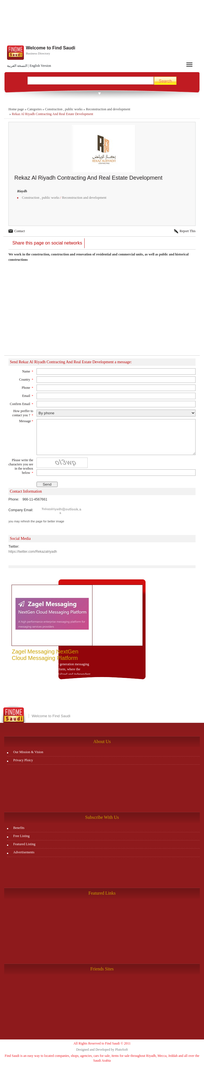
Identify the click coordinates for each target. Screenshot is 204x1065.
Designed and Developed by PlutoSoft (102, 1050)
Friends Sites (102, 968)
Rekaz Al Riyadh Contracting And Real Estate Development (52, 114)
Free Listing (21, 836)
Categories (34, 109)
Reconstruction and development (108, 109)
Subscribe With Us (102, 817)
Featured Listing (24, 844)
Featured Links (102, 893)
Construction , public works (63, 109)
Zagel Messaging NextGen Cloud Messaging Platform (45, 654)
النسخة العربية (17, 66)
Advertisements (23, 852)
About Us (102, 741)
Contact (19, 231)
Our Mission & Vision (28, 752)
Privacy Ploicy (23, 760)
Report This (188, 231)
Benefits (18, 828)
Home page (16, 109)
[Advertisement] (102, 312)
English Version (40, 66)
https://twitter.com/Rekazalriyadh (32, 552)
